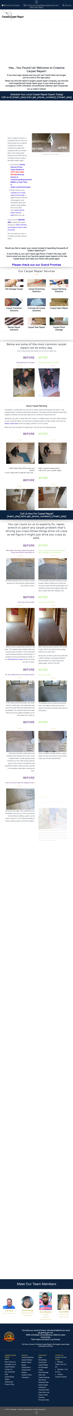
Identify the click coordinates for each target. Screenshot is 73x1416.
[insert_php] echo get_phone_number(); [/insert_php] (42, 97)
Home (7, 1359)
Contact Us (8, 1369)
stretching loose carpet (15, 681)
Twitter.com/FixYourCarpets (21, 187)
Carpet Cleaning (43, 1377)
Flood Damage (43, 1372)
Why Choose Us (10, 1362)
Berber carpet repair (11, 423)
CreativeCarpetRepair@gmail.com (42, 5)
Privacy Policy (9, 1384)
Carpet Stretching (27, 1357)
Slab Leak (41, 1375)
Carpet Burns (26, 1367)
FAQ (6, 1374)
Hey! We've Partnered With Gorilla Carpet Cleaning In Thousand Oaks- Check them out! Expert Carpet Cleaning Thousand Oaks (44, 1390)
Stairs (40, 1357)
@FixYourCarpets (11, 5)
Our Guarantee (10, 1372)
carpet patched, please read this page (17, 212)
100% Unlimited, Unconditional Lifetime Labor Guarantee (17, 227)
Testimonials (9, 1382)
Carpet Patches (27, 1360)
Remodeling (42, 1360)
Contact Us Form (61, 1357)
